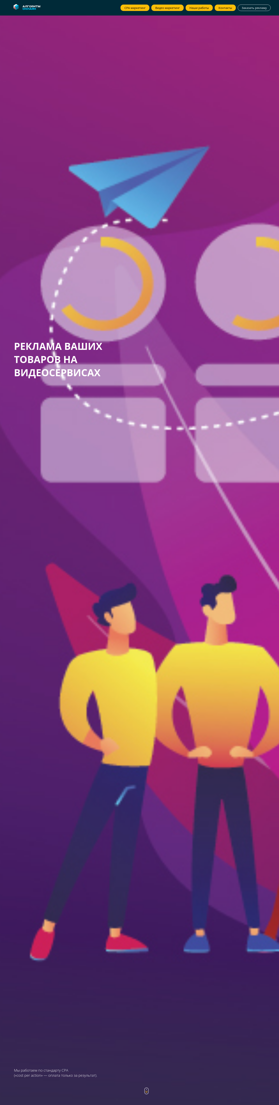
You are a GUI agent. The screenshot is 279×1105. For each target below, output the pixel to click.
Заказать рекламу (254, 8)
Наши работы (199, 8)
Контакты (225, 8)
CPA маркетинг (135, 8)
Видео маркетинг (167, 8)
